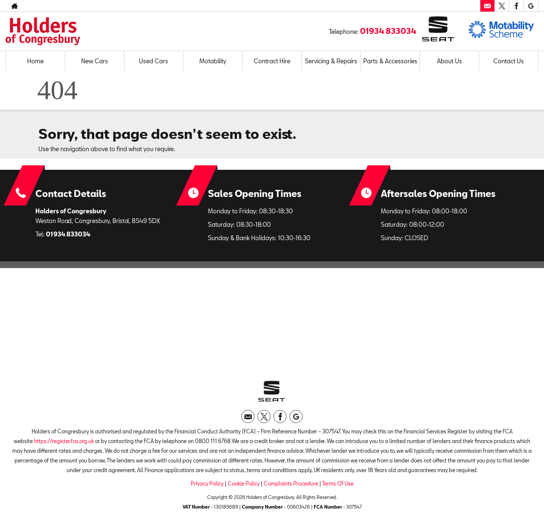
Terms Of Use (338, 483)
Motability (212, 60)
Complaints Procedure (291, 483)
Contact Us (508, 60)
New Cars (94, 60)
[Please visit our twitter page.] (501, 6)
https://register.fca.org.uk (64, 441)
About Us (449, 60)
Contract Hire (272, 60)
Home (35, 60)
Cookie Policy (244, 483)
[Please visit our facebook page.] (516, 6)
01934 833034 (388, 30)
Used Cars (153, 60)
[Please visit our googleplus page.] (531, 6)
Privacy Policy (207, 483)
